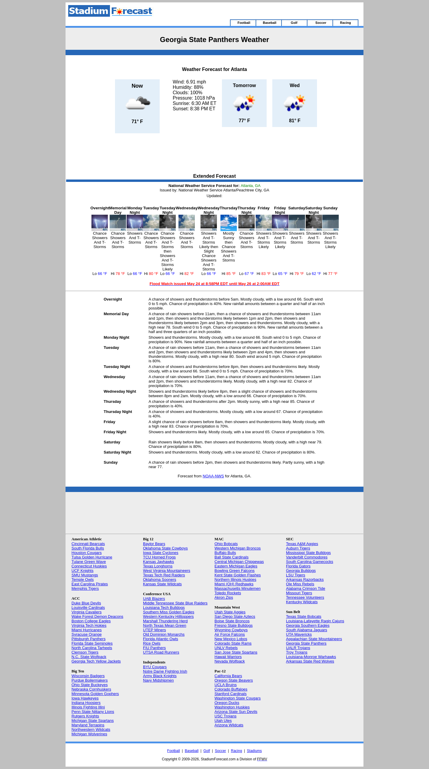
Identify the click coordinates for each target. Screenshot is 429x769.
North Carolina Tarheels (92, 648)
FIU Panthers (154, 648)
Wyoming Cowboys (231, 630)
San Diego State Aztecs (234, 616)
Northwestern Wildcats (91, 729)
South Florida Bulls (88, 548)
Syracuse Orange (87, 634)
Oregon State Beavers (233, 680)
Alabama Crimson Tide (305, 588)
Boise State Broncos (232, 621)
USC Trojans (225, 716)
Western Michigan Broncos (237, 548)
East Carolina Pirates (90, 584)
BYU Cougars (155, 667)
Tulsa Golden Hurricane (92, 557)
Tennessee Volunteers (305, 597)
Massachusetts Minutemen (237, 588)
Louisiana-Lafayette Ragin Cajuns (315, 621)
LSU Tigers (295, 575)
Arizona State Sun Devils (235, 711)
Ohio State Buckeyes (90, 685)
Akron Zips (223, 597)
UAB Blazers (154, 598)
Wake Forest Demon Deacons (97, 616)
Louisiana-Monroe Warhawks (311, 656)
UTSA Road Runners (161, 652)
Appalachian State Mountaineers (314, 639)
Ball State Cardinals (231, 557)
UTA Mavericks (299, 634)
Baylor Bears (154, 543)
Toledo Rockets (227, 593)
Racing (236, 751)
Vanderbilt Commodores (306, 557)
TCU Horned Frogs (159, 557)
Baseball (191, 751)
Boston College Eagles (91, 621)
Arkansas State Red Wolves (310, 661)
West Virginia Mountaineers (166, 570)
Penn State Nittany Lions (93, 711)
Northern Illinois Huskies (235, 579)
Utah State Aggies (229, 612)
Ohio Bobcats (226, 543)
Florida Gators (298, 566)
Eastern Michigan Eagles (235, 566)
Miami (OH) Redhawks (234, 584)
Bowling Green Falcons (234, 570)
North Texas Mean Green (164, 625)
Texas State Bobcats (303, 616)
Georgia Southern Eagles (307, 625)
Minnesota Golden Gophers (95, 693)
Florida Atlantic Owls (160, 639)
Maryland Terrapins (88, 725)
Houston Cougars (87, 552)
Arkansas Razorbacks (305, 579)
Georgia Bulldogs (301, 570)
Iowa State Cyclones (160, 552)
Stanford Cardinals (230, 693)
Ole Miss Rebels (300, 584)
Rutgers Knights (85, 716)
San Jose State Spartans (235, 652)
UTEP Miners (154, 630)
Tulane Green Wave (89, 561)
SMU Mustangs (85, 575)
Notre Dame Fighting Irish (165, 671)
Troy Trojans (296, 652)
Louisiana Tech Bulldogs (164, 607)
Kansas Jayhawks (158, 561)
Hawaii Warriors (228, 656)
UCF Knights (83, 570)
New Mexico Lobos (230, 639)
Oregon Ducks (226, 702)
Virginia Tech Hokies (89, 625)
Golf (206, 751)
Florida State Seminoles (92, 643)
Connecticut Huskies (89, 566)
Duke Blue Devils (86, 603)
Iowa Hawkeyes (85, 698)
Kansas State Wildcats (162, 584)
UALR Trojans (298, 648)
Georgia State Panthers (306, 643)
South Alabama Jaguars (306, 630)
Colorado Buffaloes (230, 689)
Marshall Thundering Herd (165, 621)
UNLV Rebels (226, 648)
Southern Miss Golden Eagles (168, 612)
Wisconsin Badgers (88, 676)
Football (173, 751)
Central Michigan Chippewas (239, 561)
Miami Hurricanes (87, 630)
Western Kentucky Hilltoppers (168, 616)
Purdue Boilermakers (90, 680)
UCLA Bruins (225, 685)
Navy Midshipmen (158, 680)
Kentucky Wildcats (302, 602)
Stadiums (254, 751)
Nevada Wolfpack (229, 661)
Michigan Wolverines (89, 734)
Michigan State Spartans (93, 720)
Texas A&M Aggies (302, 543)
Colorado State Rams (232, 643)
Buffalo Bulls (225, 552)
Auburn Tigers (298, 548)
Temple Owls (83, 579)
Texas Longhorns (157, 566)
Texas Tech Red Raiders (164, 575)
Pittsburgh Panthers (88, 639)
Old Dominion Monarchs (163, 634)
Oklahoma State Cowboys (165, 548)
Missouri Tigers (299, 593)
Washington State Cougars (237, 698)
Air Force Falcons (229, 634)
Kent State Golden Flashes (237, 575)
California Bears (228, 676)
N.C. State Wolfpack (89, 656)
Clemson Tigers (85, 652)
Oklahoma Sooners (159, 579)
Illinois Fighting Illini (88, 707)
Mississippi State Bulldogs (308, 552)
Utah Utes (223, 720)
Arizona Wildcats (228, 725)
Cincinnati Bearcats (88, 543)
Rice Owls (152, 643)
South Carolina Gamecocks (309, 561)
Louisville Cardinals (88, 607)
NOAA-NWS (213, 476)
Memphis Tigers (85, 588)
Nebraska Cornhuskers (91, 689)
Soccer (220, 751)
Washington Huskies (232, 707)
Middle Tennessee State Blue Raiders (175, 603)
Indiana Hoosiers (86, 702)
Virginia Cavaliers (87, 612)
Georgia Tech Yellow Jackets (96, 661)
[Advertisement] (214, 153)
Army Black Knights (160, 676)
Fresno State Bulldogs (233, 625)
